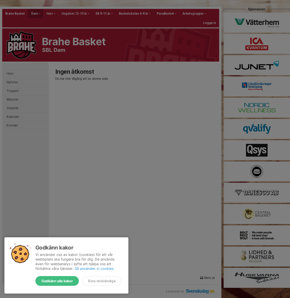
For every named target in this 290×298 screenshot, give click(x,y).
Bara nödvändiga (101, 281)
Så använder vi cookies (94, 268)
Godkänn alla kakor (57, 281)
